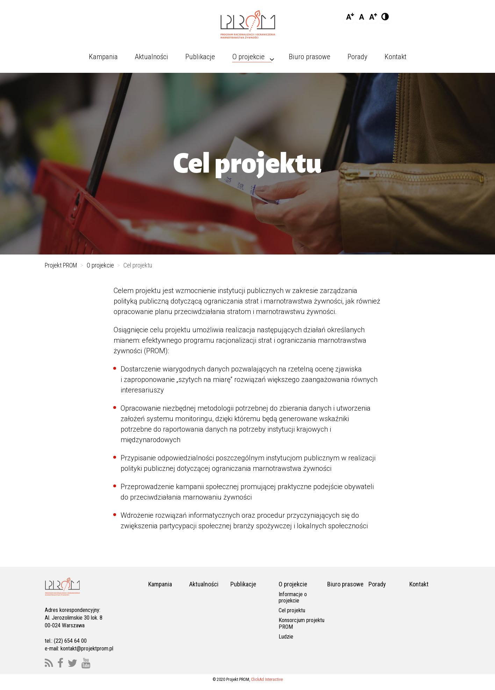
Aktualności (203, 584)
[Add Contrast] (385, 17)
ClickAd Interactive (267, 679)
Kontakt (419, 584)
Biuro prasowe (345, 584)
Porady (377, 584)
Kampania (160, 584)
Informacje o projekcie (293, 597)
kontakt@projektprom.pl (86, 648)
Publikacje (243, 584)
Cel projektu (292, 610)
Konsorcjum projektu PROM (301, 623)
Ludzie (286, 636)
